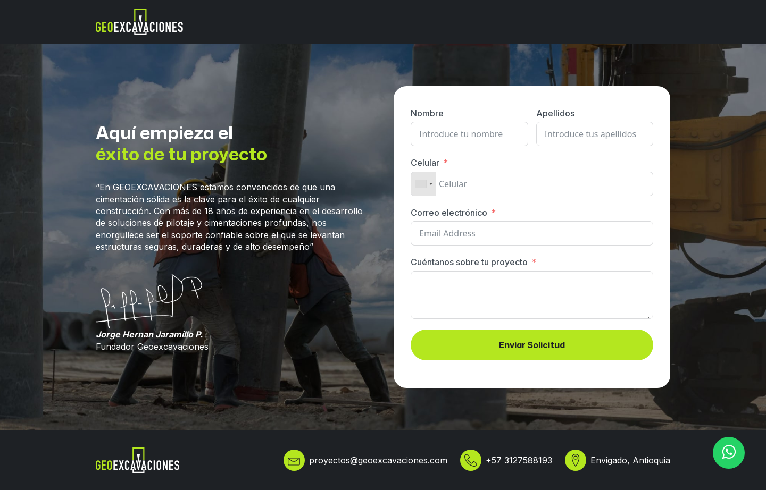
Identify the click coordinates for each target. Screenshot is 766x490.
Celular (425, 162)
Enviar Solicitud (532, 345)
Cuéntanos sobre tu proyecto (469, 262)
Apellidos (555, 113)
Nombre (427, 113)
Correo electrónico (449, 212)
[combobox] (423, 184)
